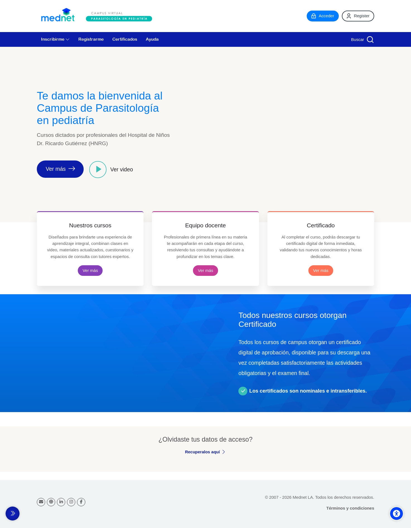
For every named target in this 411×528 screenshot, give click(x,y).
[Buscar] (361, 39)
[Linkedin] (61, 502)
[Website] (51, 502)
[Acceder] (323, 16)
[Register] (358, 16)
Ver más (90, 270)
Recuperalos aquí (202, 451)
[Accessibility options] (396, 513)
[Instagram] (71, 502)
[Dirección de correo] (41, 502)
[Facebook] (81, 502)
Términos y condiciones (350, 508)
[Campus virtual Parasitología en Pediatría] (98, 16)
